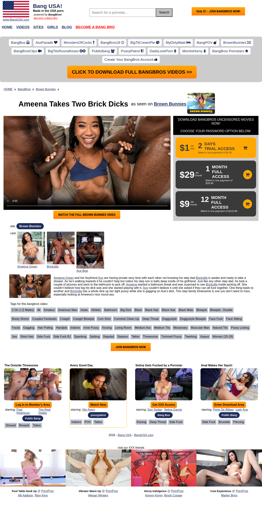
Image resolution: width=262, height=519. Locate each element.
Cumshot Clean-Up (126, 318)
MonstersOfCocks (79, 42)
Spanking (80, 336)
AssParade (46, 42)
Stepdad (108, 336)
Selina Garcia (173, 409)
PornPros (47, 491)
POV (88, 422)
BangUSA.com (143, 435)
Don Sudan (155, 409)
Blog (67, 27)
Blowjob (201, 310)
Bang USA (124, 435)
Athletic (96, 310)
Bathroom (110, 310)
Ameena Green (27, 266)
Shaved (11, 425)
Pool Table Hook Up (24, 491)
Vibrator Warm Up (89, 491)
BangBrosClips (28, 51)
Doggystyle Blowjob (193, 318)
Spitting (95, 336)
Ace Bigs (82, 270)
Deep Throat (150, 318)
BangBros (24, 89)
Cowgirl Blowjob (83, 318)
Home (7, 27)
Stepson (122, 336)
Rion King (41, 495)
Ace (100, 277)
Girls (52, 27)
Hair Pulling (45, 327)
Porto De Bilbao (223, 409)
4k (38, 310)
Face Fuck (216, 318)
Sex (14, 336)
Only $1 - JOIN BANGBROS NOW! (218, 11)
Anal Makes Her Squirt (216, 365)
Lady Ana (242, 409)
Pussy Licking (240, 327)
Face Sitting (234, 318)
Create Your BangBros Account (131, 59)
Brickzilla (53, 266)
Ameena (131, 284)
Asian (84, 310)
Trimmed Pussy (171, 336)
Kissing (107, 327)
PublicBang (103, 51)
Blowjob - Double (221, 310)
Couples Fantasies (44, 318)
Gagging (28, 327)
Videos (23, 27)
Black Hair (152, 310)
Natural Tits (220, 327)
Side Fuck (43, 336)
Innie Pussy (91, 327)
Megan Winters (98, 495)
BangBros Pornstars (230, 51)
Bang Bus (163, 415)
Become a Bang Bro (46, 18)
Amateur (49, 310)
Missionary (180, 327)
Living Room (123, 327)
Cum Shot (104, 318)
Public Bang (32, 418)
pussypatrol (98, 415)
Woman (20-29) (223, 336)
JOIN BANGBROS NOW (131, 347)
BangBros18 (112, 42)
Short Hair (27, 336)
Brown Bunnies (46, 89)
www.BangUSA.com (16, 19)
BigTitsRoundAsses (66, 51)
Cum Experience (220, 491)
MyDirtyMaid (178, 42)
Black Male (186, 310)
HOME (8, 89)
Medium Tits (162, 327)
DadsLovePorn (163, 51)
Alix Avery (88, 409)
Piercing (238, 422)
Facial (16, 327)
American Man (67, 310)
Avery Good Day (81, 365)
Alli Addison (25, 495)
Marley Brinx (229, 495)
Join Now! (189, 29)
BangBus (20, 42)
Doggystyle (169, 318)
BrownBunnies (237, 42)
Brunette (224, 422)
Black (138, 310)
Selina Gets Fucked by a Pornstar (159, 365)
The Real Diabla (44, 411)
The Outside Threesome (21, 365)
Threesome (150, 336)
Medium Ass (143, 327)
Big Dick (125, 310)
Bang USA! (47, 6)
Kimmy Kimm (153, 495)
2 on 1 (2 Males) (23, 310)
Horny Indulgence (155, 491)
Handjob (61, 327)
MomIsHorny (194, 51)
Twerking (191, 336)
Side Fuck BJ (62, 336)
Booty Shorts (20, 318)
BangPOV (207, 42)
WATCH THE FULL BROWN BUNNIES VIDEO (86, 214)
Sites (38, 27)
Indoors (75, 327)
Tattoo (135, 336)
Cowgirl (65, 318)
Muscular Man (200, 327)
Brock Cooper (173, 495)
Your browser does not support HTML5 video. (87, 163)
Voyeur (204, 336)
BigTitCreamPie (145, 42)
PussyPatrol (132, 51)
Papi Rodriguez (23, 411)
